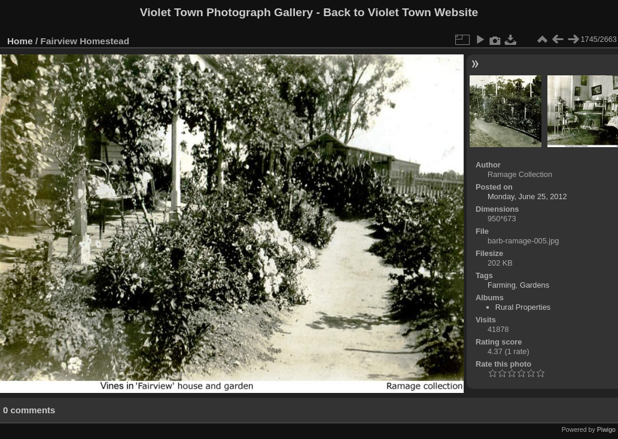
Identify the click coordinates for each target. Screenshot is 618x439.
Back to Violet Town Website (400, 12)
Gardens (534, 285)
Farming (502, 285)
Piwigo (606, 429)
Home (20, 41)
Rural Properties (522, 307)
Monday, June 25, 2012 (527, 196)
